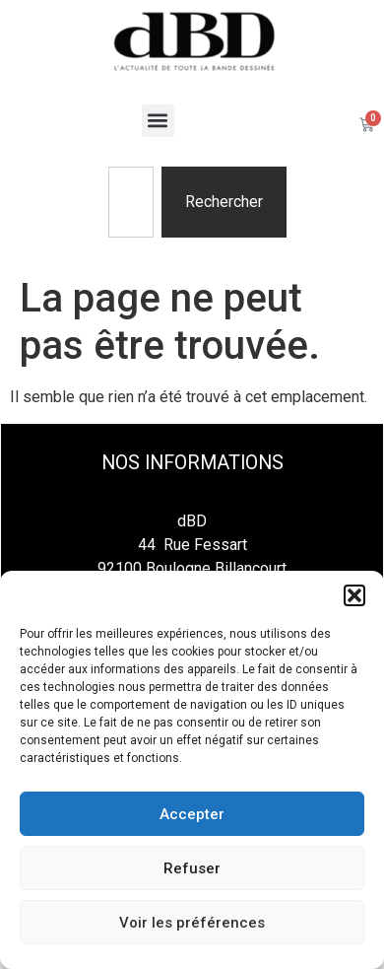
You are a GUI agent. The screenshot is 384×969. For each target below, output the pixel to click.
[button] (354, 595)
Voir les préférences (192, 923)
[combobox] (131, 202)
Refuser (192, 868)
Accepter (192, 814)
